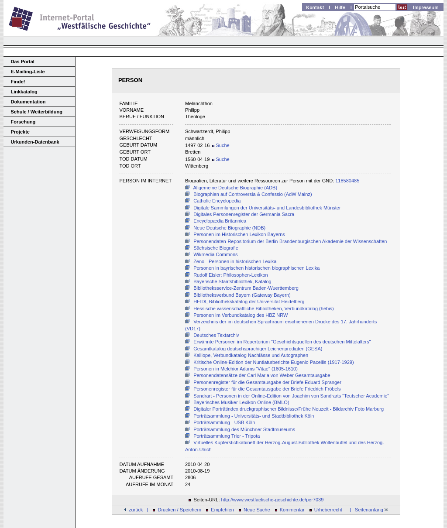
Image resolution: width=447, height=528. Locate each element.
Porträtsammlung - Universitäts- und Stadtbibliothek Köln (253, 415)
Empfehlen (222, 509)
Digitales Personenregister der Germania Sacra (243, 214)
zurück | (138, 509)
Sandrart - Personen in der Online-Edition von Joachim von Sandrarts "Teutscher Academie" (291, 395)
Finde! (18, 81)
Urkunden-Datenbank (35, 141)
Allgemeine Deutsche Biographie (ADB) (235, 187)
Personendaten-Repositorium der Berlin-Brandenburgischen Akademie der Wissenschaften (290, 241)
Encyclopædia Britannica (219, 220)
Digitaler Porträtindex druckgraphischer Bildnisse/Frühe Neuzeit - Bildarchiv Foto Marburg (288, 408)
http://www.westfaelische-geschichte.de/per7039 (272, 499)
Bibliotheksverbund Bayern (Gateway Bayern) (242, 295)
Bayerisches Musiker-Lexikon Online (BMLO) (241, 402)
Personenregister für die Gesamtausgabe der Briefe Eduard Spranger (267, 382)
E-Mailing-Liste (28, 71)
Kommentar (292, 509)
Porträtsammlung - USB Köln (224, 422)
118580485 (347, 180)
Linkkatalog (24, 91)
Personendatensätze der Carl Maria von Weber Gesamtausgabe (261, 375)
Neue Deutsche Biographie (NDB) (229, 227)
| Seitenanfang (367, 509)
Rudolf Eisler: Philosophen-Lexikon (230, 275)
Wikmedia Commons (215, 254)
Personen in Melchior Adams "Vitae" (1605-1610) (245, 368)
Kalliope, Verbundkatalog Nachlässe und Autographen (250, 355)
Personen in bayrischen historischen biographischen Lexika (256, 268)
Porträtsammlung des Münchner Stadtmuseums (244, 429)
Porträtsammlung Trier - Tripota (226, 436)
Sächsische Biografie (215, 247)
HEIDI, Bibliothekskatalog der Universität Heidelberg (248, 301)
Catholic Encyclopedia (217, 200)
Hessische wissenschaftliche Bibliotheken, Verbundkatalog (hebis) (263, 308)
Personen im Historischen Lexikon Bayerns (239, 234)
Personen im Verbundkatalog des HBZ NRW (240, 315)
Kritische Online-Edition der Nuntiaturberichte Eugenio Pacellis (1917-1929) (273, 362)
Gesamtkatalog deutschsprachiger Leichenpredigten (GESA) (257, 348)
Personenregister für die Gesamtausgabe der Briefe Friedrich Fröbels (267, 388)
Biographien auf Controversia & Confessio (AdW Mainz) (252, 194)
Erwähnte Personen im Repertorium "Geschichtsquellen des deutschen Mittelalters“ (282, 341)
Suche (220, 145)
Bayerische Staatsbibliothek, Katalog (232, 281)
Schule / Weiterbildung (36, 111)
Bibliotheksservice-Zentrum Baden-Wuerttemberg (246, 288)
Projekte (20, 131)
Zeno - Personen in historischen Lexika (234, 261)
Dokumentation (28, 101)
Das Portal (22, 61)
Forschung (23, 121)
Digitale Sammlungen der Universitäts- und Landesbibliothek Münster (267, 207)
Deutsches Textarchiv (216, 335)
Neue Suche (257, 509)
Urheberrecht (328, 509)
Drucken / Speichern (180, 509)
